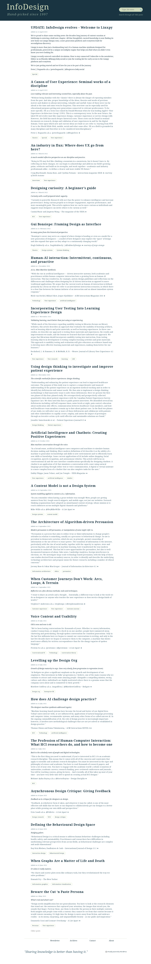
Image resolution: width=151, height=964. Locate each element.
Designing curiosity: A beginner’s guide (63, 188)
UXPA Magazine (79, 473)
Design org (36, 691)
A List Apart (67, 509)
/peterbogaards (56, 69)
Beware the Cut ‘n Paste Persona (57, 892)
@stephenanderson (74, 604)
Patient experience (54, 425)
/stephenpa (59, 604)
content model (52, 514)
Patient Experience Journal (69, 420)
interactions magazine (87, 173)
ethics (57, 571)
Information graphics (40, 884)
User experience (56, 138)
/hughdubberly (56, 245)
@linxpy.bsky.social (57, 59)
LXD (73, 359)
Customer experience (39, 609)
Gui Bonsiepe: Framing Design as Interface (66, 224)
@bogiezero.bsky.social (74, 69)
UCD (49, 817)
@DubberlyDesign (73, 245)
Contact (92, 941)
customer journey (73, 609)
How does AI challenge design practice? (64, 699)
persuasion (67, 571)
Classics (35, 138)
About (111, 941)
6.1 (95, 566)
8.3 (82, 420)
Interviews (36, 180)
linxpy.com (53, 41)
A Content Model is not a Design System (63, 486)
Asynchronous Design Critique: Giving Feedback (71, 791)
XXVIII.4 (86, 728)
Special (34, 74)
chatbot (69, 478)
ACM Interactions (74, 728)
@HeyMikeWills (53, 509)
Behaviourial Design (57, 853)
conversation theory (69, 653)
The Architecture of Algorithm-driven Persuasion (72, 522)
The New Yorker (50, 879)
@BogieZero (72, 133)
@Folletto (50, 812)
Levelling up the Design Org (54, 660)
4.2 (112, 351)
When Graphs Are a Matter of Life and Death (68, 861)
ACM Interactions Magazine (87, 296)
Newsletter (55, 941)
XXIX (100, 173)
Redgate (86, 687)
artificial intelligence (67, 301)
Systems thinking (63, 250)
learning (65, 359)
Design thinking (38, 425)
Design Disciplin (78, 779)
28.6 (101, 296)
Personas (35, 925)
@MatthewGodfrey (72, 687)
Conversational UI (38, 653)
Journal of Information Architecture (78, 566)
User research (52, 359)
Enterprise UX (49, 691)
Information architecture (41, 571)
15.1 (94, 848)
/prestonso (50, 648)
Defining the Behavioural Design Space (63, 825)
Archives (73, 941)
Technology (36, 301)
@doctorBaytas (62, 779)
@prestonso (62, 648)
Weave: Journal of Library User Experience (91, 351)
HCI (33, 216)
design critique (60, 817)
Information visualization (61, 884)
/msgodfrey (57, 687)
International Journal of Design (78, 848)
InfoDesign (28, 6)
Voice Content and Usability (54, 616)
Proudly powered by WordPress (117, 952)
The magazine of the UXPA (73, 212)
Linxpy (45, 41)
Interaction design (39, 853)
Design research (38, 817)
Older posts (35, 931)
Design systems (47, 250)
